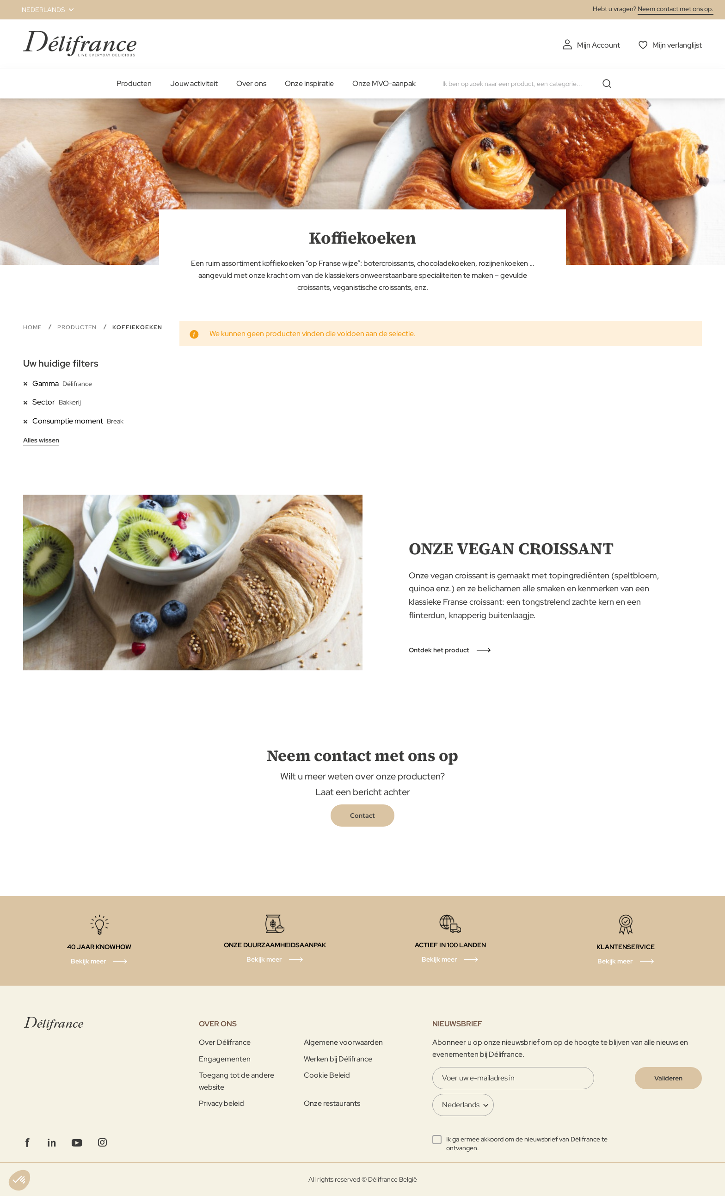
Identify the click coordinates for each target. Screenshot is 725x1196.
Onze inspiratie (309, 83)
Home (33, 327)
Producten (134, 83)
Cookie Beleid (327, 1075)
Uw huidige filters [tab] (60, 363)
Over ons (251, 83)
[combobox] (530, 84)
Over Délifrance (225, 1042)
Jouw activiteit (194, 83)
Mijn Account (598, 45)
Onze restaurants (332, 1103)
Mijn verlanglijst (677, 45)
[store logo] (79, 43)
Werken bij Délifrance (338, 1059)
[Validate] (668, 1078)
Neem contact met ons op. (675, 9)
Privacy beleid (221, 1103)
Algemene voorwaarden (343, 1042)
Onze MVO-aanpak (384, 83)
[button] (42, 9)
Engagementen (225, 1059)
